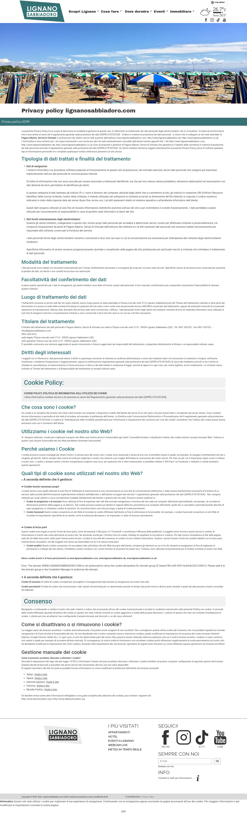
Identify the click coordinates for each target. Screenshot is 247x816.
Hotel (113, 736)
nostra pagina (50, 805)
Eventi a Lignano (121, 740)
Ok (217, 761)
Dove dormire (137, 11)
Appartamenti (119, 732)
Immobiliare (181, 11)
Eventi (160, 11)
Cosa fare (110, 11)
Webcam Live (117, 745)
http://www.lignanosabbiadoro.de (164, 138)
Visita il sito (40, 674)
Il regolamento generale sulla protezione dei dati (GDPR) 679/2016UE (85, 134)
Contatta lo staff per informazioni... (176, 778)
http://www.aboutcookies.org (36, 699)
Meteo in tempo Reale (125, 749)
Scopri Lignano (83, 11)
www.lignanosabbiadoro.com (131, 138)
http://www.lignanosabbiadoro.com (187, 141)
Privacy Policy (148, 796)
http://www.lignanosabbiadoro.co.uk (200, 138)
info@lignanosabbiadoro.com (36, 330)
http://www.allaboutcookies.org (69, 699)
